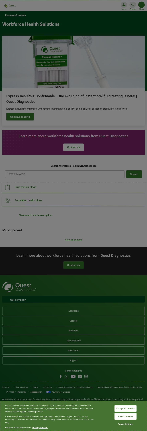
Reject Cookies (125, 416)
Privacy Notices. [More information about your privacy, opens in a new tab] (40, 427)
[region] (73, 416)
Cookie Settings (125, 424)
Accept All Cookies (125, 408)
